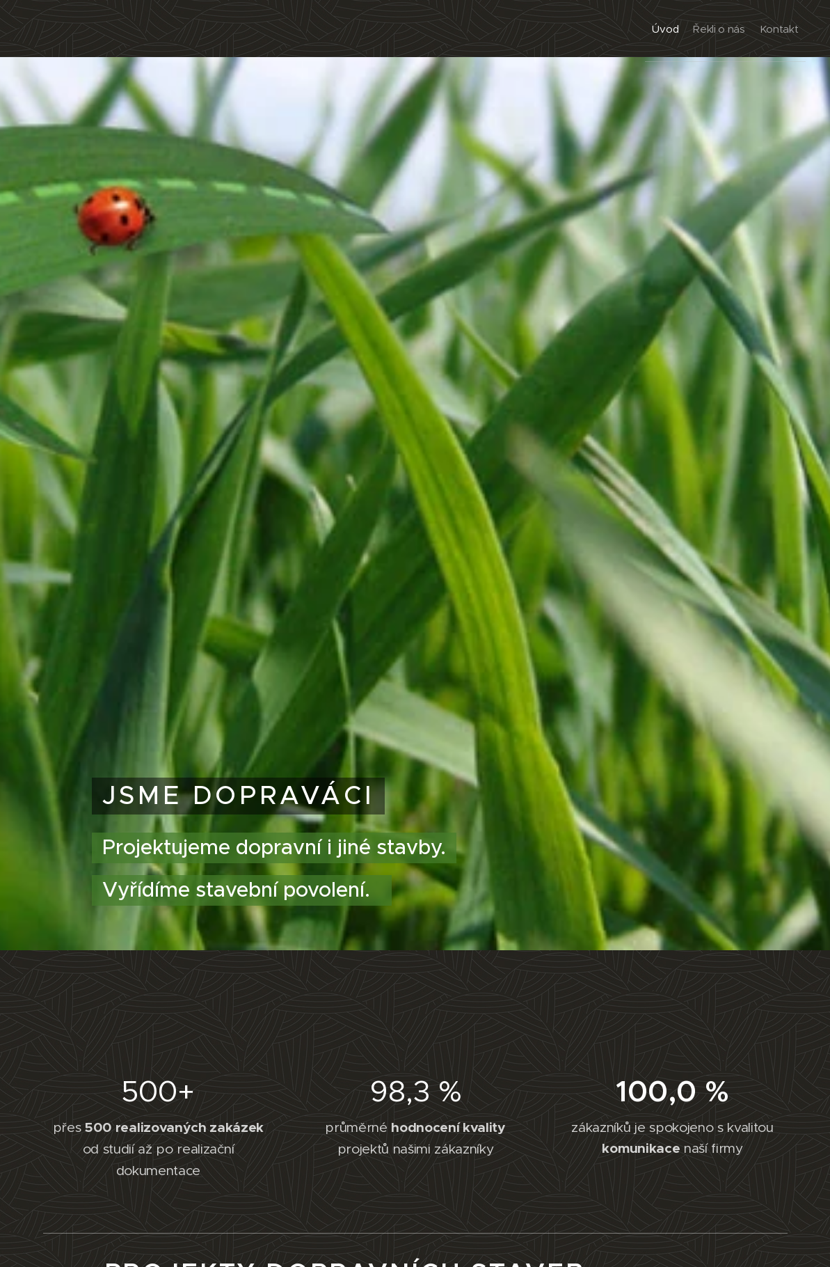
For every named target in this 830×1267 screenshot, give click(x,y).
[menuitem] (635, 28)
